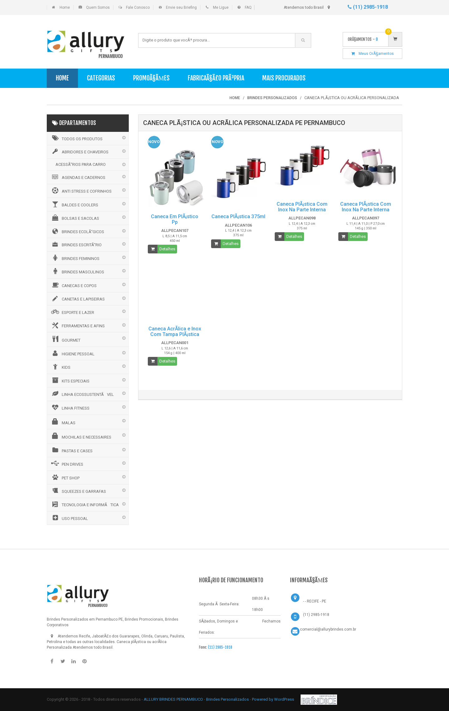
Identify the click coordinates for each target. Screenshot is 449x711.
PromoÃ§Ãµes (151, 78)
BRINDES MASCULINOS (77, 271)
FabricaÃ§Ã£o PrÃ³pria (216, 78)
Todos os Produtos (76, 138)
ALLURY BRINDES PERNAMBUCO (173, 699)
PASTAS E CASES (71, 450)
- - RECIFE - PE (314, 601)
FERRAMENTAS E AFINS (77, 325)
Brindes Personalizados (228, 699)
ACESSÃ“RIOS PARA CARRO (81, 164)
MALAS (62, 421)
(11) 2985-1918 (368, 7)
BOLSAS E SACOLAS (74, 217)
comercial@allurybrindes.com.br (328, 629)
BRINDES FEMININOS (74, 258)
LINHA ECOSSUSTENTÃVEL (82, 394)
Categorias (101, 78)
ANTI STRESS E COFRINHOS (81, 190)
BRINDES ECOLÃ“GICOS (77, 231)
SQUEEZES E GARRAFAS (78, 491)
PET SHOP (65, 477)
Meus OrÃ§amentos (372, 53)
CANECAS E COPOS (73, 285)
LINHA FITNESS (69, 407)
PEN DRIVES (66, 463)
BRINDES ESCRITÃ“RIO (76, 244)
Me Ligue (221, 7)
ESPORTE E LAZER (72, 312)
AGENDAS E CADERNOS (77, 177)
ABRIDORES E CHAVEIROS (79, 151)
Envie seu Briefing (181, 7)
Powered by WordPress (273, 699)
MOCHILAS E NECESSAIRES (80, 436)
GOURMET (65, 339)
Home (65, 7)
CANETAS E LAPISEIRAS (77, 298)
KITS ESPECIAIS (69, 380)
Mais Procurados (284, 78)
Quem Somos (98, 7)
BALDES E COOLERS (74, 204)
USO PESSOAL (69, 518)
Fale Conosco (138, 7)
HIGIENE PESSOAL (72, 353)
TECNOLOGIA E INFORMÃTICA (84, 504)
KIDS (60, 366)
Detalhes (167, 249)
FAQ (248, 7)
